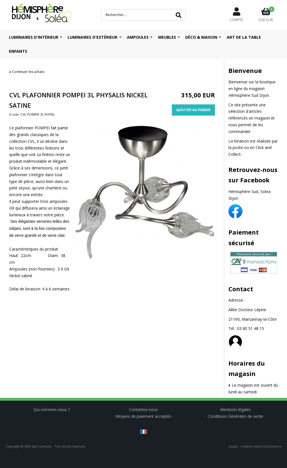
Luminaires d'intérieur (33, 37)
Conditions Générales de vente (235, 416)
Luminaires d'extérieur (92, 37)
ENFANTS (18, 51)
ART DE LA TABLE (244, 37)
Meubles (167, 37)
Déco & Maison (201, 37)
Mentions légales (235, 409)
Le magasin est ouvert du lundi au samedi (253, 388)
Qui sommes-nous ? (51, 409)
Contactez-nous (143, 409)
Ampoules (138, 37)
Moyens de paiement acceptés (143, 416)
